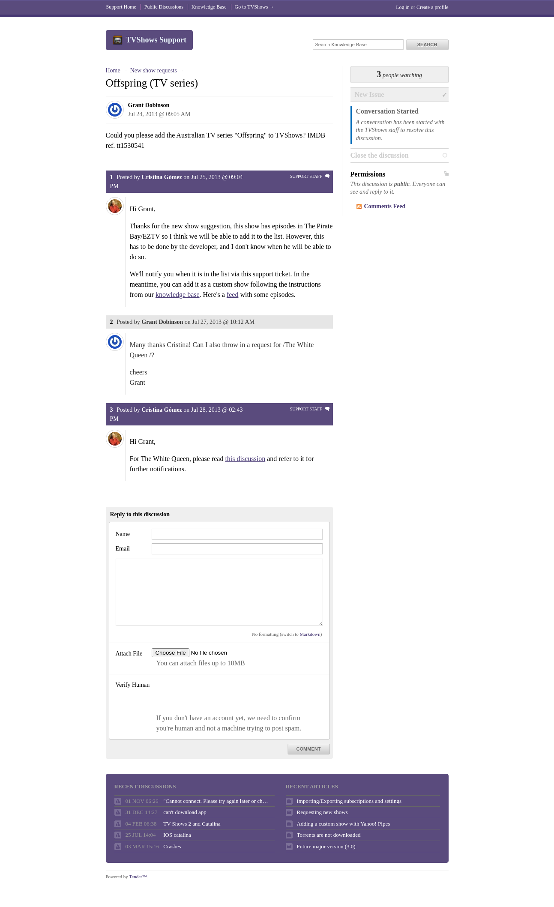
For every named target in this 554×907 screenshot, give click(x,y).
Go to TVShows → (255, 7)
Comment (308, 748)
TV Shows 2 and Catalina (191, 823)
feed (233, 294)
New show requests (153, 70)
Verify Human (133, 685)
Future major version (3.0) (326, 846)
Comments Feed (385, 206)
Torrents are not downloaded (329, 835)
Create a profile (432, 7)
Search (427, 44)
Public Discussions (163, 7)
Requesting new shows (322, 812)
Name (123, 534)
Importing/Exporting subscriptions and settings (349, 801)
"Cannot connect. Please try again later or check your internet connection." (216, 801)
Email (123, 548)
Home (113, 70)
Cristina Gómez (161, 177)
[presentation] (217, 696)
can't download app (185, 812)
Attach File (129, 653)
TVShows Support (156, 40)
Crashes (172, 846)
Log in (403, 7)
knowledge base (178, 294)
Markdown (310, 634)
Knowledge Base (209, 7)
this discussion (245, 458)
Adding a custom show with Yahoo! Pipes (343, 823)
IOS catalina (177, 835)
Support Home (121, 7)
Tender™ (138, 876)
